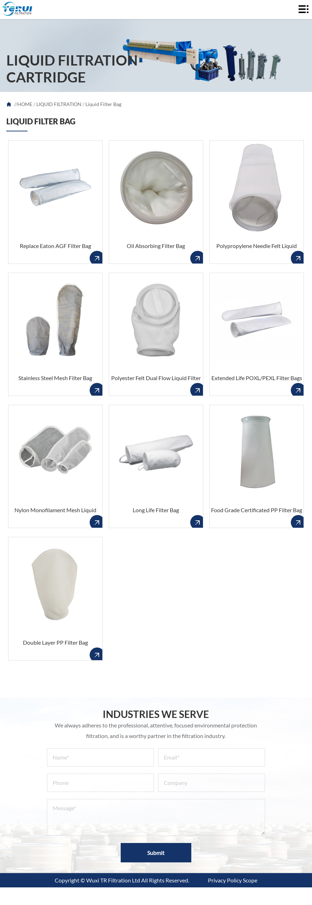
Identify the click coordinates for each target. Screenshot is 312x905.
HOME (24, 104)
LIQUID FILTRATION (59, 104)
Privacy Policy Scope (232, 880)
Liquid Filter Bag (103, 104)
